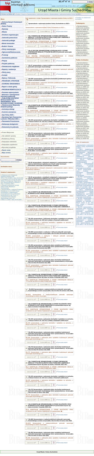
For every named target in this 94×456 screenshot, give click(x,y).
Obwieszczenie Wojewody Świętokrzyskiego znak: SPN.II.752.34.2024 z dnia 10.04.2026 (12, 176)
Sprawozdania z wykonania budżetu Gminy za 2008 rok (82, 80)
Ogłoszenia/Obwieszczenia (11, 52)
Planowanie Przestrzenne (10, 121)
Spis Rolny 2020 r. (8, 115)
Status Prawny (7, 26)
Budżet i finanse (21, 14)
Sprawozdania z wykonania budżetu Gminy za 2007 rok (82, 74)
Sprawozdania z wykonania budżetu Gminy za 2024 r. (82, 48)
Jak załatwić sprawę (9, 136)
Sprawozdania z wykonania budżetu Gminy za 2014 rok (82, 111)
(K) (60, 1)
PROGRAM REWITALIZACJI (11, 89)
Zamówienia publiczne (9, 58)
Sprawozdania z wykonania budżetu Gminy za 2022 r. (65, 14)
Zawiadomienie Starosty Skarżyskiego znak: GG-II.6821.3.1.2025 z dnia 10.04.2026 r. (11, 198)
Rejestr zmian (6, 150)
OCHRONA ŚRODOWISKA (11, 84)
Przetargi (5, 55)
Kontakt (4, 75)
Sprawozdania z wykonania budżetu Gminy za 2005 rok (82, 64)
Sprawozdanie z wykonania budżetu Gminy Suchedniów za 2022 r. (84, 146)
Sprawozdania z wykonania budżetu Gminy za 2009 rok (82, 85)
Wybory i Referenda (8, 78)
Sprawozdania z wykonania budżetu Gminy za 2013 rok (82, 105)
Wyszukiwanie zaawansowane (10, 161)
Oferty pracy (6, 72)
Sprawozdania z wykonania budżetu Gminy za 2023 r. (82, 43)
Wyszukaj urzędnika (9, 147)
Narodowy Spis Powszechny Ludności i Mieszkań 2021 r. (11, 118)
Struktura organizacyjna (10, 35)
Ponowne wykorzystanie (10, 92)
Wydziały (5, 29)
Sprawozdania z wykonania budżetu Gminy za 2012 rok (82, 100)
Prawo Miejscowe (8, 132)
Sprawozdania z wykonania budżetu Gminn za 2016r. (82, 121)
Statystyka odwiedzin (9, 142)
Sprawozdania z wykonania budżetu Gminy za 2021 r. (82, 33)
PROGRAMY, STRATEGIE (10, 81)
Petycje (4, 61)
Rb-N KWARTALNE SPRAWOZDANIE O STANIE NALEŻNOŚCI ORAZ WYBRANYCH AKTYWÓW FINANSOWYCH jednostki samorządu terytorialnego (84, 193)
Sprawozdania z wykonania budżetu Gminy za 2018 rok (82, 131)
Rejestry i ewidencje (9, 69)
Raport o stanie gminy (9, 87)
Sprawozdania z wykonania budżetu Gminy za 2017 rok (82, 126)
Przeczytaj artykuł (62, 31)
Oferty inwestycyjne (9, 49)
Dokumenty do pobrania (10, 127)
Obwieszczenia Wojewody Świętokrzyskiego (10, 106)
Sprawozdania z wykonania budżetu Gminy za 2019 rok (82, 136)
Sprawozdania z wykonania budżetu (37, 14)
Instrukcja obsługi (8, 109)
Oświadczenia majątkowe (10, 66)
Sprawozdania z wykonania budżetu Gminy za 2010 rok (82, 90)
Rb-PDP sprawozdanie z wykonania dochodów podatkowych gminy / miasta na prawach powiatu (84, 179)
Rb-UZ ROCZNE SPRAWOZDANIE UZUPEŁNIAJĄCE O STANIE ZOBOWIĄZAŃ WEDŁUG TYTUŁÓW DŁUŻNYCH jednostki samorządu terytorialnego (84, 164)
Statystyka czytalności (9, 144)
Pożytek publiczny (8, 63)
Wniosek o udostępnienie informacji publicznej (10, 95)
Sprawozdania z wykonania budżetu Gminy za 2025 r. (82, 53)
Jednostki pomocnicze (9, 38)
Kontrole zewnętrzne (9, 112)
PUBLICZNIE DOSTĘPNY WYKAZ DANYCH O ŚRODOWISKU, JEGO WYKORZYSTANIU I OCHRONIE (11, 100)
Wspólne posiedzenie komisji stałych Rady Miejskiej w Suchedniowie (10, 186)
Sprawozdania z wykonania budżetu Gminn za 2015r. (82, 116)
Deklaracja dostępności (10, 124)
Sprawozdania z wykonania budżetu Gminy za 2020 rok (82, 28)
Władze (4, 32)
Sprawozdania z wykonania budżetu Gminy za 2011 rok (82, 95)
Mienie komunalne (8, 43)
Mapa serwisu (6, 152)
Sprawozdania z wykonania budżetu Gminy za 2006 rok (82, 69)
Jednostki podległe (8, 40)
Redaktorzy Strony (8, 139)
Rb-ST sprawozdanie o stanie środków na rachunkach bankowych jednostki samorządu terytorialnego (84, 172)
